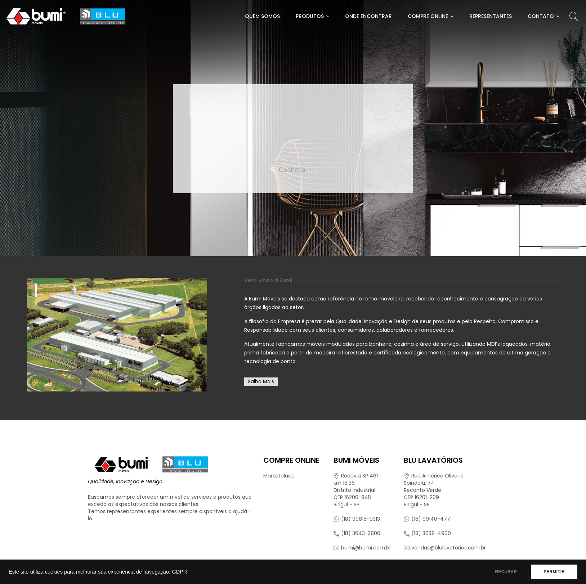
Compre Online (428, 16)
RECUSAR (506, 571)
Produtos (310, 16)
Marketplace (279, 475)
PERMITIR (554, 571)
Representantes (490, 16)
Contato (541, 16)
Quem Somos (262, 16)
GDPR (179, 572)
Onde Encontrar (368, 16)
